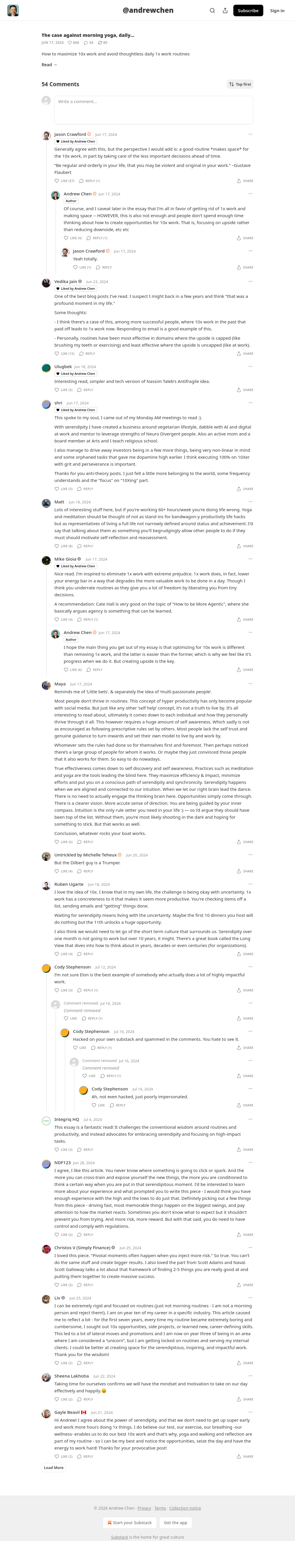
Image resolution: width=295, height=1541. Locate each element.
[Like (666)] (73, 42)
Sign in (277, 10)
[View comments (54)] (88, 42)
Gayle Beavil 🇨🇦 (70, 1412)
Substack (119, 1537)
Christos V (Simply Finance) (82, 1247)
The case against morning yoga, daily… (88, 35)
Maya (60, 684)
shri (58, 403)
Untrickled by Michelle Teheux (85, 855)
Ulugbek (63, 366)
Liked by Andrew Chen (75, 141)
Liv (57, 1298)
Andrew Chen (78, 194)
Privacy (144, 1508)
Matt (59, 502)
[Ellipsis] (250, 134)
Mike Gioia (65, 559)
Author (71, 201)
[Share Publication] (225, 10)
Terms (160, 1508)
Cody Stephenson (72, 967)
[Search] (212, 10)
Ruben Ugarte (68, 884)
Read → (49, 64)
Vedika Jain (65, 281)
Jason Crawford (70, 134)
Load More (53, 1467)
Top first (240, 84)
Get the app (175, 1522)
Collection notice (185, 1508)
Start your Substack (129, 1523)
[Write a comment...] (154, 110)
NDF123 (62, 1162)
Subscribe (248, 10)
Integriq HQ (66, 1119)
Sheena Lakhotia (71, 1376)
